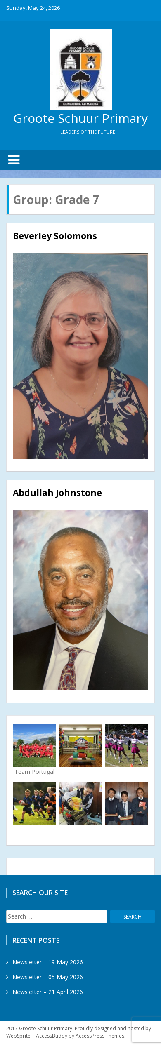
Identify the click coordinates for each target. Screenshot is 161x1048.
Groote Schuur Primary (80, 118)
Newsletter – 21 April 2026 (47, 992)
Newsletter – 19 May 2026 (47, 962)
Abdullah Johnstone (57, 492)
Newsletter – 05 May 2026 (47, 977)
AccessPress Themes (100, 1035)
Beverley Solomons (55, 236)
